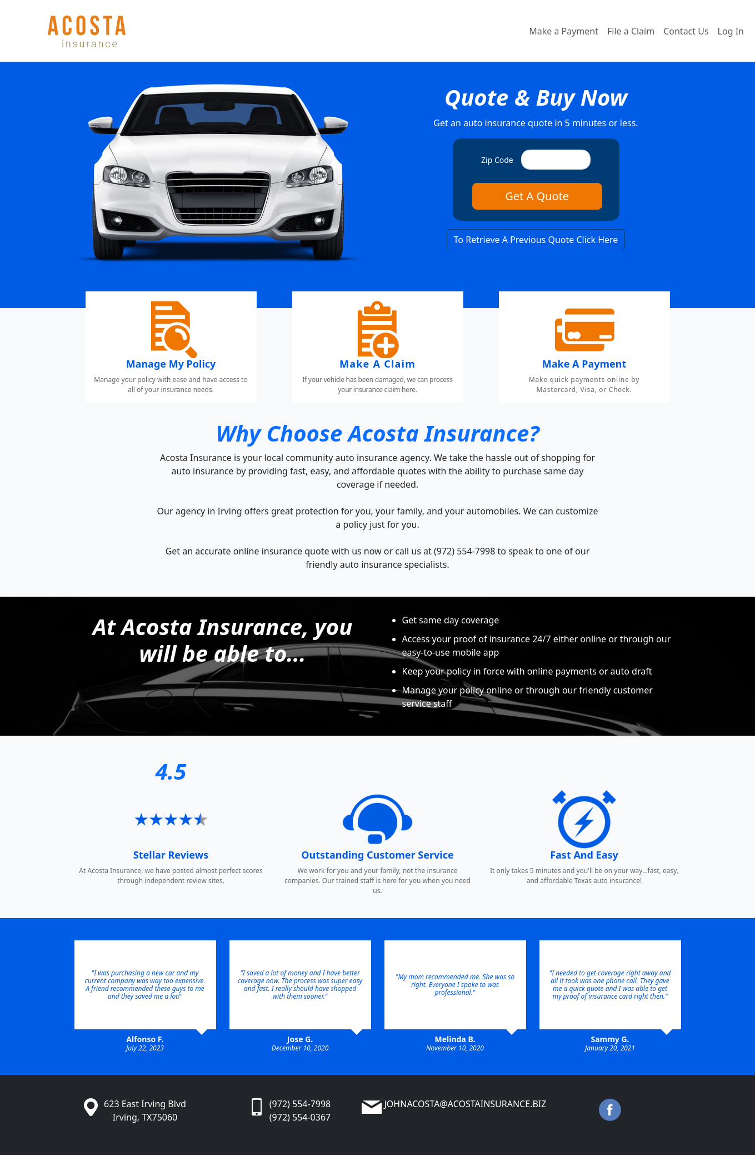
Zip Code (497, 160)
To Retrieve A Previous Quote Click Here (536, 240)
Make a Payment (563, 31)
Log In (731, 31)
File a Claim (630, 31)
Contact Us (685, 31)
